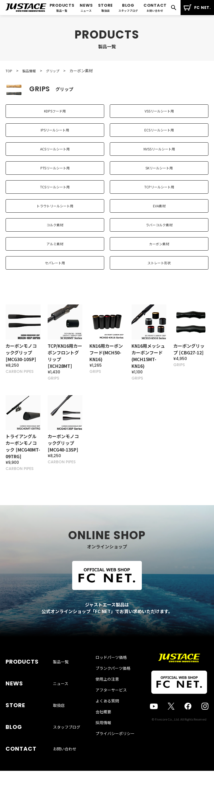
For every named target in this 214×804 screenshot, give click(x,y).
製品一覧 (61, 711)
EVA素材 (159, 230)
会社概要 (103, 765)
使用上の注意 (107, 732)
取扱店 (59, 738)
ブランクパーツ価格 (113, 721)
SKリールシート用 (159, 183)
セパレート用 (55, 300)
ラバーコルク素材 (159, 254)
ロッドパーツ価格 (111, 711)
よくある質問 (107, 754)
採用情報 (103, 776)
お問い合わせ (64, 764)
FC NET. (197, 7)
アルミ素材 (55, 277)
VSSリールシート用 (159, 113)
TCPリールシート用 (159, 207)
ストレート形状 (159, 300)
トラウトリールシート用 (54, 230)
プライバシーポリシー (115, 787)
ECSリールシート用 (159, 136)
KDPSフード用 (55, 113)
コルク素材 (55, 254)
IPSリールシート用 (55, 136)
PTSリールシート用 (55, 183)
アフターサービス (111, 743)
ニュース (60, 724)
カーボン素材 (159, 277)
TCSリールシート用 (55, 207)
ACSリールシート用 (55, 160)
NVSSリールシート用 (159, 160)
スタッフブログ (66, 751)
